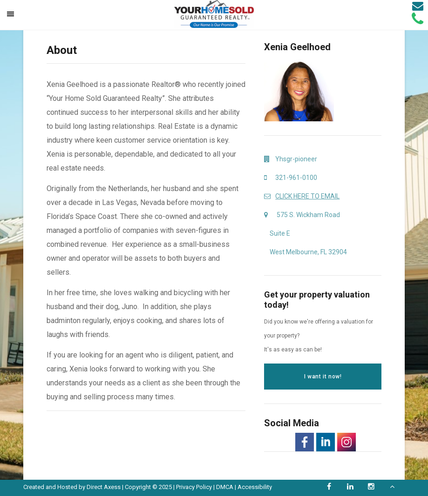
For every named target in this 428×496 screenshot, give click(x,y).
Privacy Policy (194, 486)
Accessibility (255, 486)
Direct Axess (104, 486)
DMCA (224, 486)
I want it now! (322, 376)
